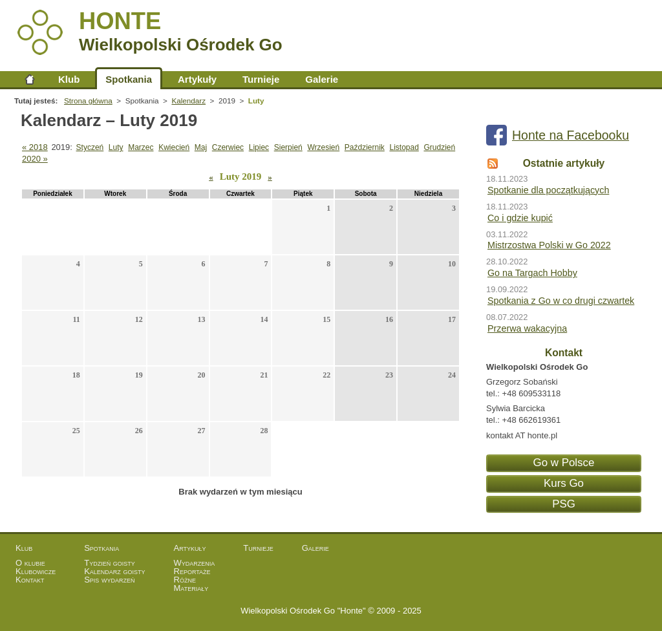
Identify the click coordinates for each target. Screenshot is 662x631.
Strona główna (30, 79)
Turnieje (260, 79)
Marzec (140, 147)
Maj (201, 147)
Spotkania (128, 79)
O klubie (30, 563)
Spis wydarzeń (109, 579)
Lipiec (259, 147)
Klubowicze (36, 571)
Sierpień (288, 147)
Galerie (321, 79)
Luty (116, 147)
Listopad (403, 147)
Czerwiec (228, 147)
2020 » (35, 159)
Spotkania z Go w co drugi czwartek (560, 300)
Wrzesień (323, 147)
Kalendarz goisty (114, 571)
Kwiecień (173, 147)
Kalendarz (188, 100)
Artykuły (197, 79)
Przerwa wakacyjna (527, 328)
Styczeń (90, 147)
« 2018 (35, 147)
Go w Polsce (564, 462)
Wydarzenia (194, 563)
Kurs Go (564, 483)
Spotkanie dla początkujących (548, 190)
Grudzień (439, 147)
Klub (69, 79)
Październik (365, 147)
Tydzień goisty (109, 563)
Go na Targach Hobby (532, 273)
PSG (563, 504)
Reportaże (192, 571)
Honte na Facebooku (570, 135)
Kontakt (30, 579)
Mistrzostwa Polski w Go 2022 (549, 245)
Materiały (191, 588)
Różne (185, 579)
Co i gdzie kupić (520, 218)
